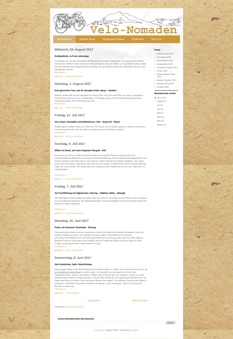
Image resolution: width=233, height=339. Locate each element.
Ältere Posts (139, 300)
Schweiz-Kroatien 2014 (167, 67)
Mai (159, 113)
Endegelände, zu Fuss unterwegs (72, 56)
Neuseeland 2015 (165, 64)
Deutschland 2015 (165, 60)
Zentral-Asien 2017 (165, 54)
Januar (160, 125)
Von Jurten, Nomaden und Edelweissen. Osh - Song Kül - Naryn (87, 122)
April (159, 117)
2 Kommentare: (73, 293)
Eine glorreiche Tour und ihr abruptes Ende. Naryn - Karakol (85, 90)
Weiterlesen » (61, 72)
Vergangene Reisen (113, 39)
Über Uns (156, 39)
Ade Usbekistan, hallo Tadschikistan (73, 264)
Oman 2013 (162, 71)
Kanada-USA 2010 (165, 83)
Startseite (93, 300)
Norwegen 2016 (164, 57)
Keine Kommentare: (75, 76)
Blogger (134, 330)
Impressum (99, 330)
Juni (159, 109)
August (160, 101)
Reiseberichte (64, 39)
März (159, 121)
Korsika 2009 (163, 87)
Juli (158, 105)
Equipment (138, 39)
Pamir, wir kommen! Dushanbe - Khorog (75, 227)
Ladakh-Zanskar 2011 (166, 80)
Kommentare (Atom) (75, 307)
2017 (160, 98)
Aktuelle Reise (87, 39)
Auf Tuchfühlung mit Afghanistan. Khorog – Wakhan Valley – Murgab (90, 193)
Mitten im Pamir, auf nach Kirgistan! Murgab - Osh (80, 150)
